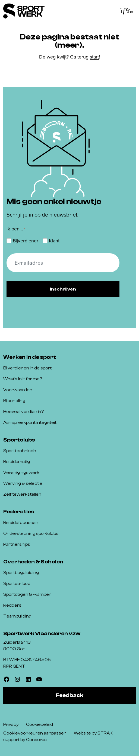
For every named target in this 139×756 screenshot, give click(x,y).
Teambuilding (17, 616)
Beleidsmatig (16, 461)
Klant (54, 240)
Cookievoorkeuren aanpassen (35, 733)
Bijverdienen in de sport (27, 368)
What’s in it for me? (22, 379)
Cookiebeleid (39, 724)
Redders (12, 605)
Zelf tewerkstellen (22, 494)
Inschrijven (63, 289)
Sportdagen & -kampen (27, 594)
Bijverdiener (25, 240)
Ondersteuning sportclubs (30, 533)
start (94, 56)
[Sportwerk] (24, 11)
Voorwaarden (17, 389)
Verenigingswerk (21, 472)
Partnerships (16, 544)
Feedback (69, 695)
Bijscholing (14, 400)
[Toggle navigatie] (127, 11)
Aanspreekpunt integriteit (29, 422)
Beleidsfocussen (20, 522)
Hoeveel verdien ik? (23, 411)
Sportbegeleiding (21, 572)
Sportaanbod (16, 583)
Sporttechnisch (19, 450)
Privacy (11, 724)
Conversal (37, 739)
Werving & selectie (22, 483)
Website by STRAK (93, 733)
